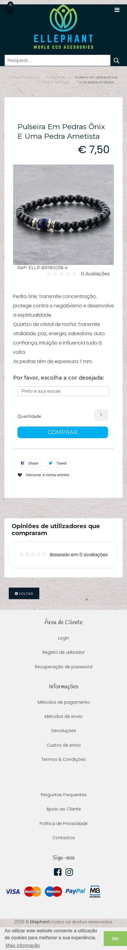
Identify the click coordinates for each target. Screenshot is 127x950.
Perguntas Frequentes (64, 795)
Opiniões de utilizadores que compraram (56, 530)
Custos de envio (64, 745)
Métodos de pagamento (64, 702)
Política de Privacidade (64, 823)
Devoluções (63, 731)
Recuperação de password (63, 667)
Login (63, 638)
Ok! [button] (115, 938)
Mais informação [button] (23, 945)
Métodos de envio (63, 716)
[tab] (63, 530)
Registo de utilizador (64, 652)
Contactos (63, 838)
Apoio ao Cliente (63, 809)
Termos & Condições (64, 759)
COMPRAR (63, 432)
